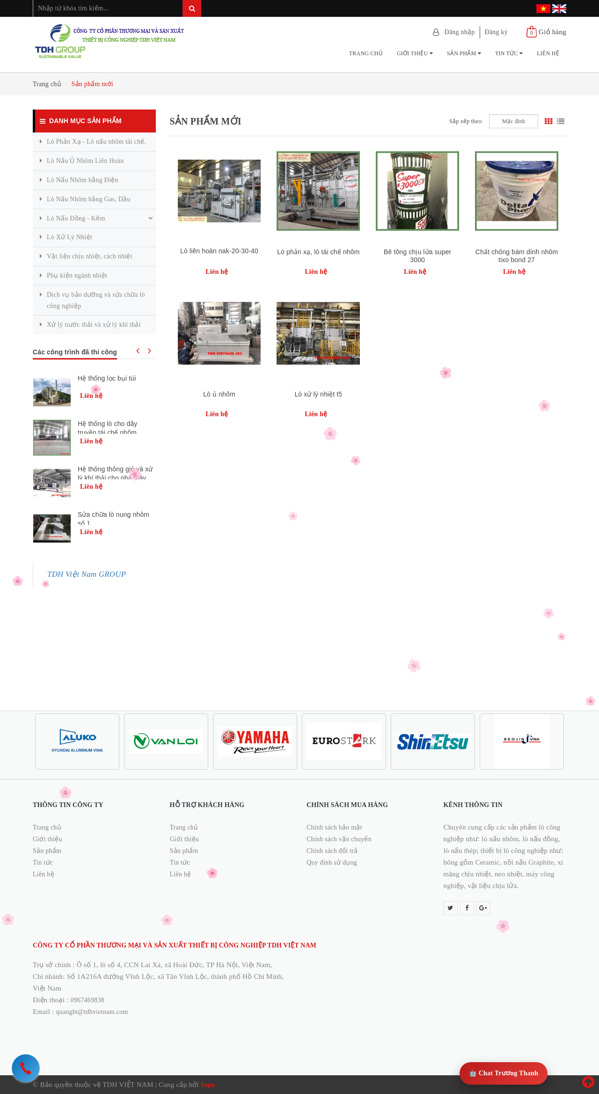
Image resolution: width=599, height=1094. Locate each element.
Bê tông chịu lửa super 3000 (417, 256)
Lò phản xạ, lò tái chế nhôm (318, 252)
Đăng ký (496, 32)
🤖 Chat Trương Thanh (503, 1073)
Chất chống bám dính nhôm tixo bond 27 (516, 256)
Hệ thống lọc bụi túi (107, 378)
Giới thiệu (415, 53)
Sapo (208, 1084)
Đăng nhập (460, 32)
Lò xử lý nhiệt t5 (318, 394)
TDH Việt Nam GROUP (86, 574)
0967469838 (87, 1000)
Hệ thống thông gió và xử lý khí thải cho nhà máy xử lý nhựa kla (115, 478)
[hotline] (26, 1068)
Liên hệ (548, 53)
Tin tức (509, 53)
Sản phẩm (464, 53)
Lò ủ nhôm (219, 394)
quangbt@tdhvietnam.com (92, 1011)
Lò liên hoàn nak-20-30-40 (219, 251)
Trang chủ (366, 53)
